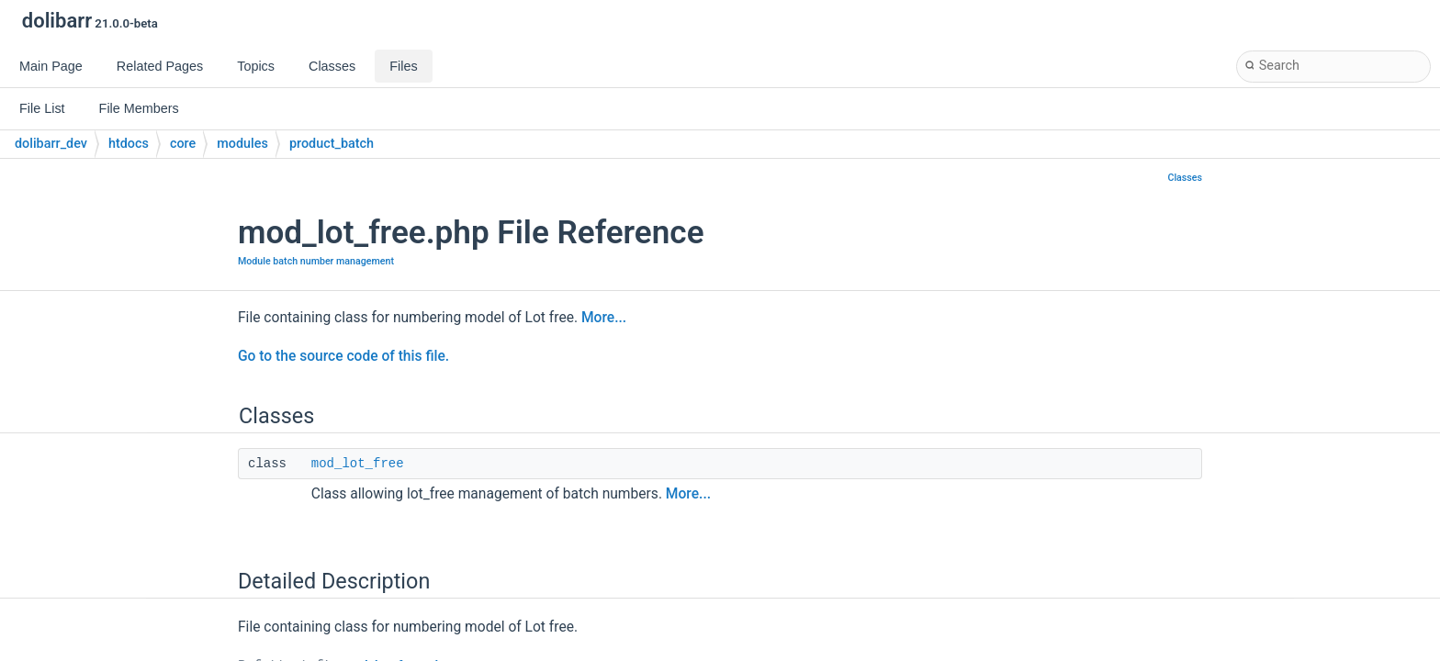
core (183, 143)
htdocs (128, 143)
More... (603, 317)
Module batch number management (316, 261)
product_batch (331, 143)
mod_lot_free (357, 463)
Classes (1184, 178)
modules (242, 143)
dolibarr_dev (51, 143)
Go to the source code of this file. (343, 356)
